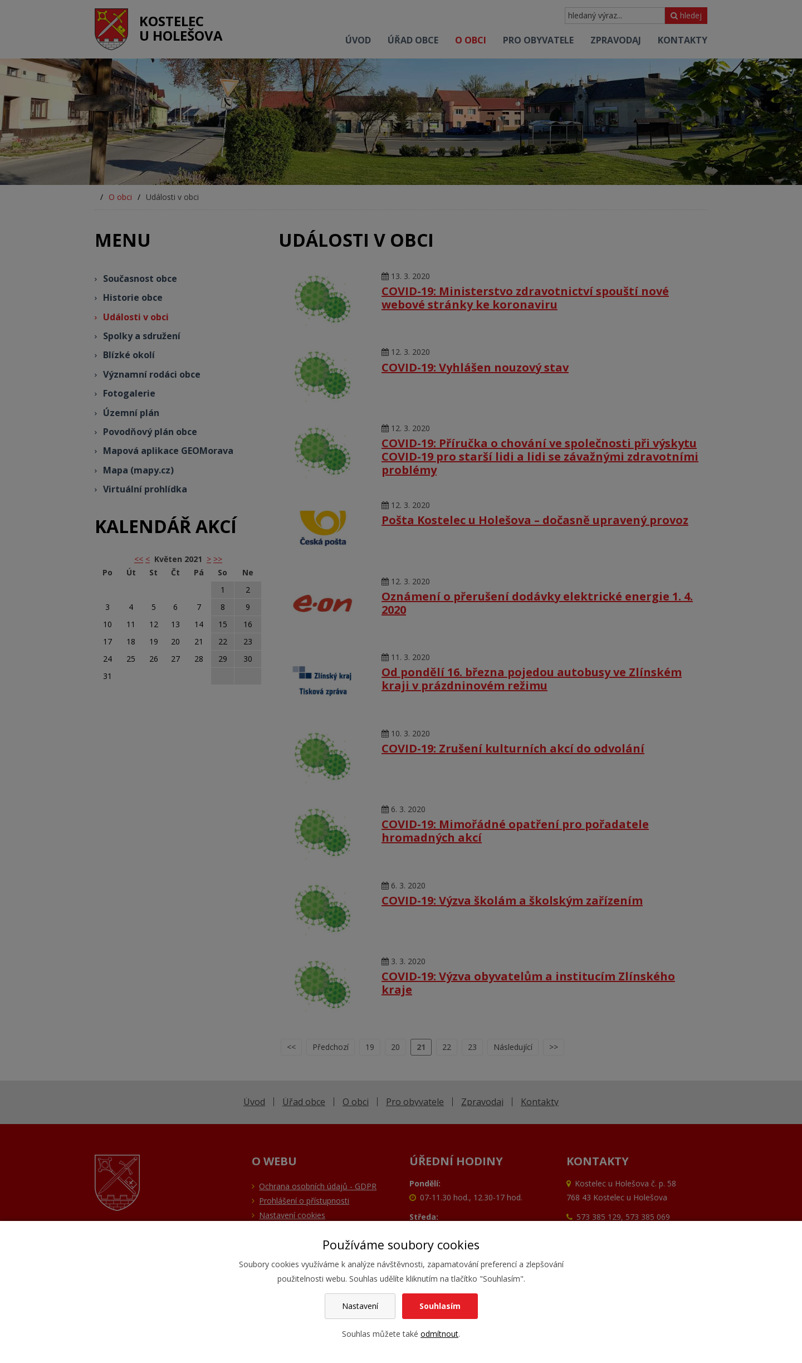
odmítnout (439, 1333)
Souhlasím (440, 1306)
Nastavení (360, 1306)
